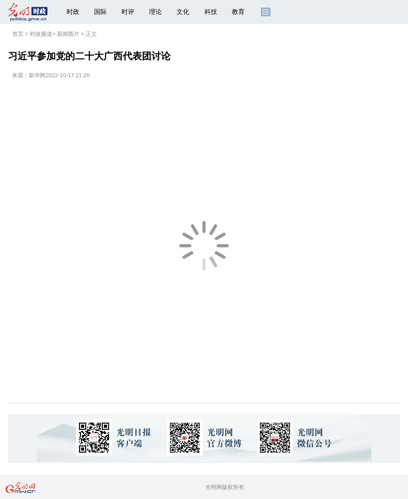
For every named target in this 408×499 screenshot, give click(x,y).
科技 (210, 11)
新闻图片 (68, 34)
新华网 (37, 75)
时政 (73, 11)
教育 (238, 11)
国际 (100, 11)
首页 (18, 34)
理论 (155, 11)
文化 (183, 11)
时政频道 (41, 34)
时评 (128, 11)
